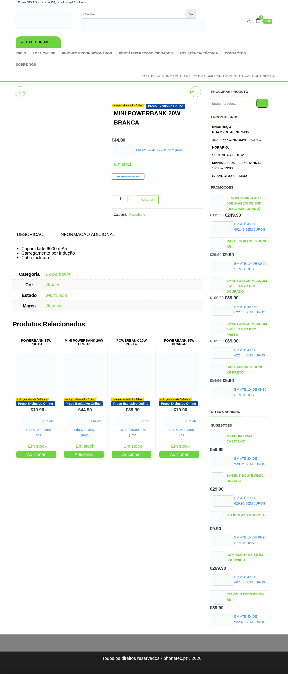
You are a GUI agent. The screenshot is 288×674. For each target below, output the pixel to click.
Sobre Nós (26, 64)
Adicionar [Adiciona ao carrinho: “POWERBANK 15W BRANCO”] (179, 454)
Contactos (235, 53)
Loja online (44, 53)
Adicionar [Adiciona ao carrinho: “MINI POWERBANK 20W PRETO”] (83, 454)
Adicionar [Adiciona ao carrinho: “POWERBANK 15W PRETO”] (36, 454)
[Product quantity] (122, 199)
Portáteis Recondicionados (146, 53)
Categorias (37, 42)
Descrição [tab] (30, 234)
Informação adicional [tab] (87, 234)
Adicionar (147, 199)
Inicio (21, 53)
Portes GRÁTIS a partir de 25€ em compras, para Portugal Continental (209, 76)
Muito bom (56, 295)
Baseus (53, 305)
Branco (53, 284)
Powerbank (137, 214)
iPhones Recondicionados (87, 53)
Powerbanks (58, 274)
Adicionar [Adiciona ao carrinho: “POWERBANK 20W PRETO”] (131, 454)
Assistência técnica (199, 53)
